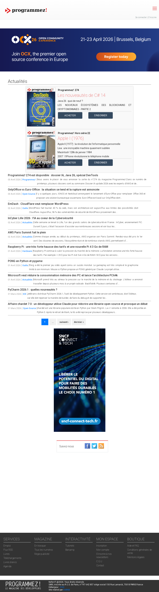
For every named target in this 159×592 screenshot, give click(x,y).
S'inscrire (152, 17)
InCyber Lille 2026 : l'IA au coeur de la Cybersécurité (40, 218)
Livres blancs (10, 562)
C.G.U (99, 561)
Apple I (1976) (71, 138)
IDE (24, 294)
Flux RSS (8, 549)
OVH (62, 587)
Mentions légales (136, 557)
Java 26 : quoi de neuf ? (70, 101)
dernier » (79, 322)
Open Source (28, 194)
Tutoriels (69, 545)
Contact (100, 565)
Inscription (101, 545)
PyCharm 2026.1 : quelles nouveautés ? (32, 289)
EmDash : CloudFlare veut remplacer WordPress (38, 203)
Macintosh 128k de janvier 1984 (75, 152)
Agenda (7, 566)
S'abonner (100, 115)
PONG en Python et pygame (25, 261)
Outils (25, 208)
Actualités (27, 222)
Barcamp (70, 549)
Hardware (27, 251)
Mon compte (102, 549)
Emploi (7, 545)
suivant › (64, 322)
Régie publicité (41, 554)
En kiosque (40, 545)
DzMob (66, 590)
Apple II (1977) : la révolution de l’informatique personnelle (89, 144)
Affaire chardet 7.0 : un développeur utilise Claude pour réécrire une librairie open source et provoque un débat (77, 304)
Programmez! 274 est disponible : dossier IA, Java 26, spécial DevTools (53, 175)
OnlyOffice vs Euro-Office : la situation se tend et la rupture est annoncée (53, 189)
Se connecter (140, 17)
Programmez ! (29, 179)
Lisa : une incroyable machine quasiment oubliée (84, 148)
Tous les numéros (43, 549)
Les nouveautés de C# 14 (81, 95)
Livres (6, 554)
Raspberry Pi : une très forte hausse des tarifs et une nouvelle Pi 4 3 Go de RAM (58, 246)
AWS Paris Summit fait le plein (27, 232)
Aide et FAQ (133, 545)
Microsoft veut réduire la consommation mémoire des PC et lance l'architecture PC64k (63, 275)
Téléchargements (12, 558)
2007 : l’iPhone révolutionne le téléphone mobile (83, 156)
